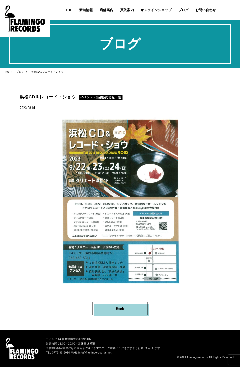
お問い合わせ (205, 10)
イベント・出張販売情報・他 (100, 97)
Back (120, 308)
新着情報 (86, 10)
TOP (68, 10)
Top (7, 71)
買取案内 (127, 10)
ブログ (183, 10)
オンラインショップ (156, 10)
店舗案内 (107, 10)
